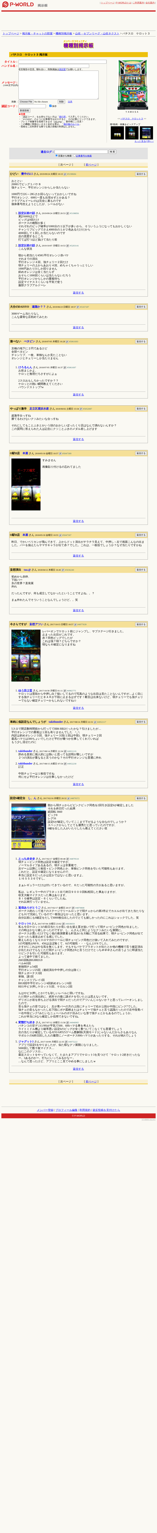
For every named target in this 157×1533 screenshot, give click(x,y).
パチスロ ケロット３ (132, 118)
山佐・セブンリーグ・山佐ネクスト (97, 33)
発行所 (62, 116)
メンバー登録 (45, 1110)
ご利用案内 (138, 2)
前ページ (91, 164)
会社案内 (150, 2)
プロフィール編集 (66, 1110)
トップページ (107, 2)
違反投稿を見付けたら (106, 1110)
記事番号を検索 (84, 156)
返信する (78, 292)
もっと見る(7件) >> (144, 141)
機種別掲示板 (64, 33)
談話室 (62, 69)
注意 (70, 101)
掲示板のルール (71, 124)
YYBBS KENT (149, 1119)
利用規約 (85, 1110)
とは (123, 2)
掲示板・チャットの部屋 (37, 33)
